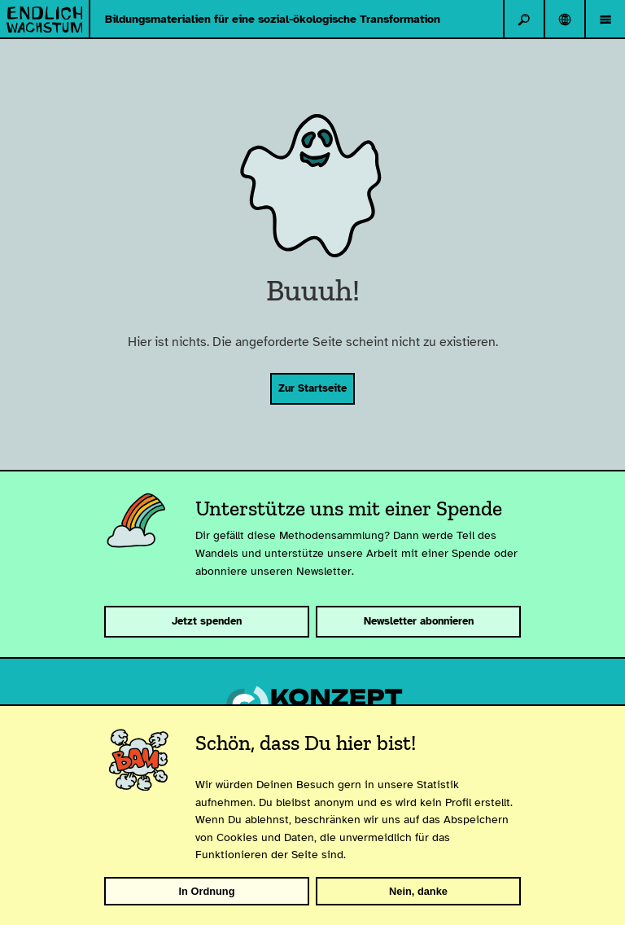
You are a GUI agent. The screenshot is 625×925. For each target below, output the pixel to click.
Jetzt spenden (207, 621)
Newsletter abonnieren (419, 621)
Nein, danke (418, 891)
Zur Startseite (312, 388)
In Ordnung (207, 891)
